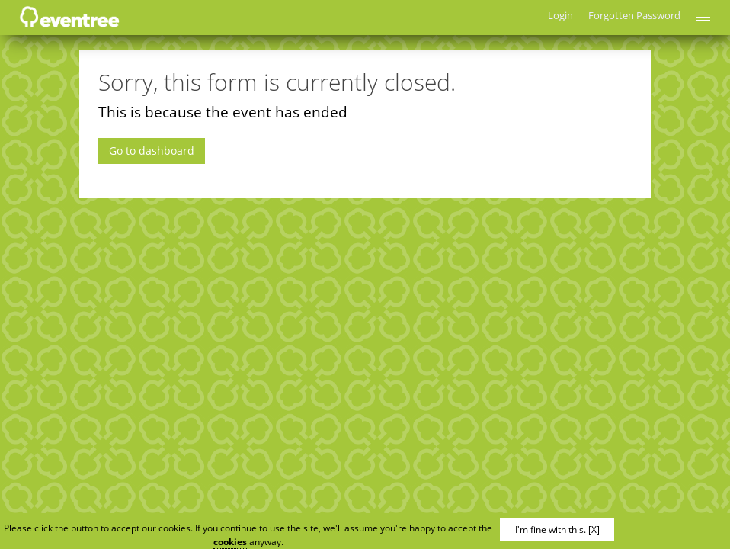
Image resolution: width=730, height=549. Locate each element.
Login (560, 15)
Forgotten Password (634, 15)
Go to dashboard (151, 150)
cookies (230, 541)
